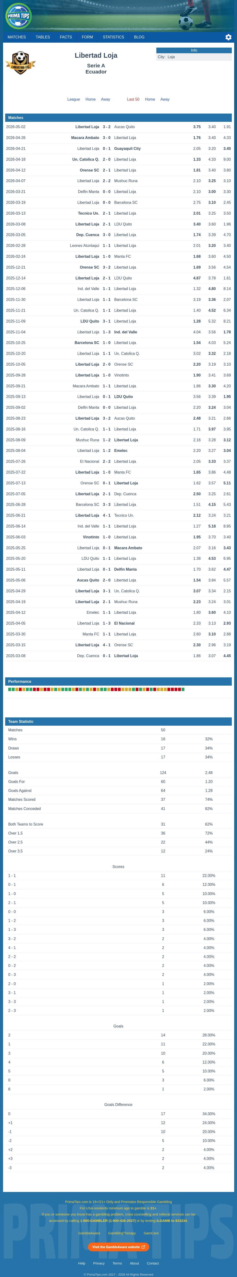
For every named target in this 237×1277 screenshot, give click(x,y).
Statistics (113, 37)
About (134, 1263)
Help (81, 1263)
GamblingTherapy (122, 1233)
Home (91, 99)
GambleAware (89, 1233)
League (73, 99)
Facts (66, 37)
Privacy (98, 1263)
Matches (17, 37)
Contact (153, 1263)
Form (87, 37)
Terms (117, 1263)
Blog (139, 37)
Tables (43, 37)
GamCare (151, 1233)
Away (105, 99)
